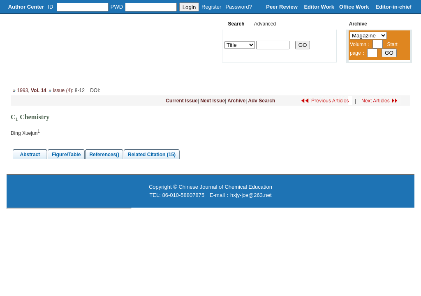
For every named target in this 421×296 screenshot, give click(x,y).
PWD (117, 7)
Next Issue (212, 101)
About (48, 74)
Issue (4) (62, 90)
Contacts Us (334, 74)
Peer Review (282, 7)
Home (20, 74)
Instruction (174, 74)
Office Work (354, 7)
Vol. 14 (38, 90)
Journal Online (216, 74)
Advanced (265, 24)
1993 (22, 90)
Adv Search (261, 101)
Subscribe (294, 74)
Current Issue (181, 101)
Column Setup (132, 74)
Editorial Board (85, 74)
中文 (367, 74)
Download (258, 74)
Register (211, 7)
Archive (236, 101)
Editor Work (319, 7)
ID (50, 7)
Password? (238, 7)
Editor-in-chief (393, 7)
